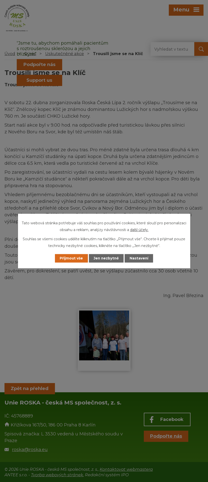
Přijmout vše (70, 258)
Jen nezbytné (106, 258)
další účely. (139, 230)
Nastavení (140, 258)
